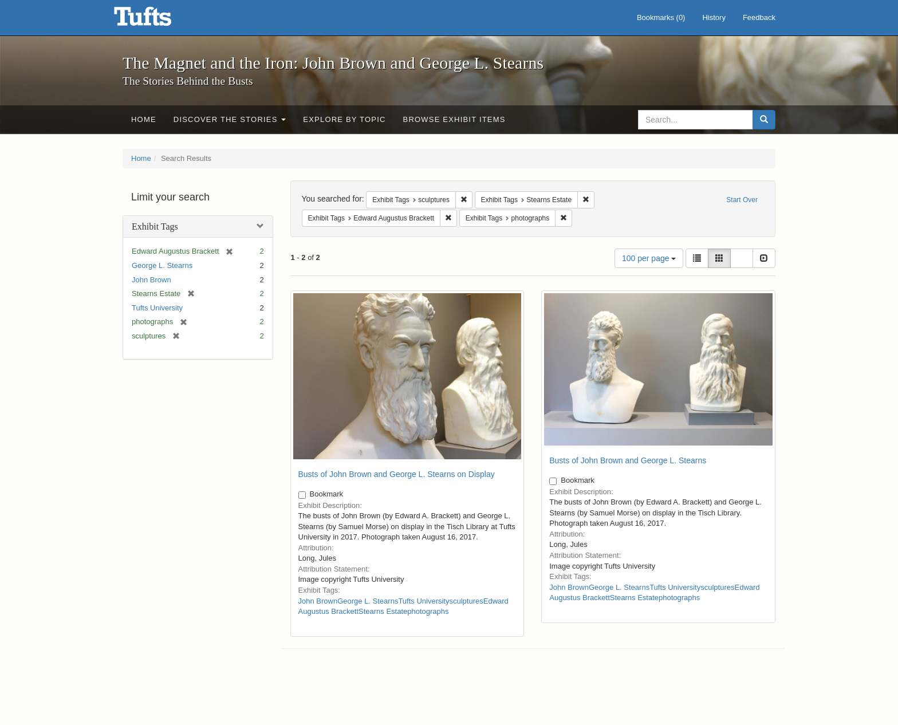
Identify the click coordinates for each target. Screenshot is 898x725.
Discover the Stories (230, 119)
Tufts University (157, 308)
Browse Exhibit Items (454, 119)
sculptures (466, 601)
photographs (427, 611)
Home (143, 119)
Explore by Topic (344, 119)
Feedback (759, 17)
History (713, 17)
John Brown (151, 279)
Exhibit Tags (155, 226)
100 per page (649, 258)
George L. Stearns (162, 265)
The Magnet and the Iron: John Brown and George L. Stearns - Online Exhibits (157, 20)
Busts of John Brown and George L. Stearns (627, 460)
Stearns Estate (383, 611)
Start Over (742, 200)
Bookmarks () (661, 17)
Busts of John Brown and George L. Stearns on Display (396, 474)
